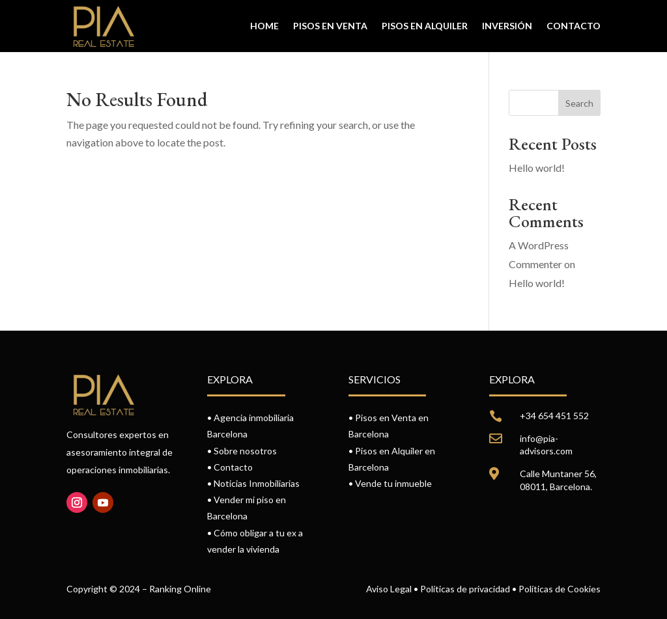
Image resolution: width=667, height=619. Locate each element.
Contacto (573, 25)
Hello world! (537, 167)
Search (579, 103)
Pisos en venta (330, 25)
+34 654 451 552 (554, 415)
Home (264, 25)
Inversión (507, 25)
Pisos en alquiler (425, 25)
